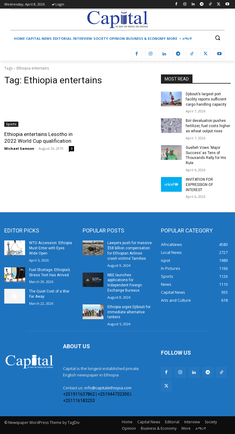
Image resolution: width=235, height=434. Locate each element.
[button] (217, 38)
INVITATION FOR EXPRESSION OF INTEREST (199, 184)
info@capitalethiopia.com (108, 388)
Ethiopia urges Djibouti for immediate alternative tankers (129, 312)
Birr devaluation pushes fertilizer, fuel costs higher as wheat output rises (208, 126)
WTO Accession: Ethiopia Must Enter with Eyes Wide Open (50, 248)
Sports (11, 124)
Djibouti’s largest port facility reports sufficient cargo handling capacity (206, 99)
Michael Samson (19, 148)
